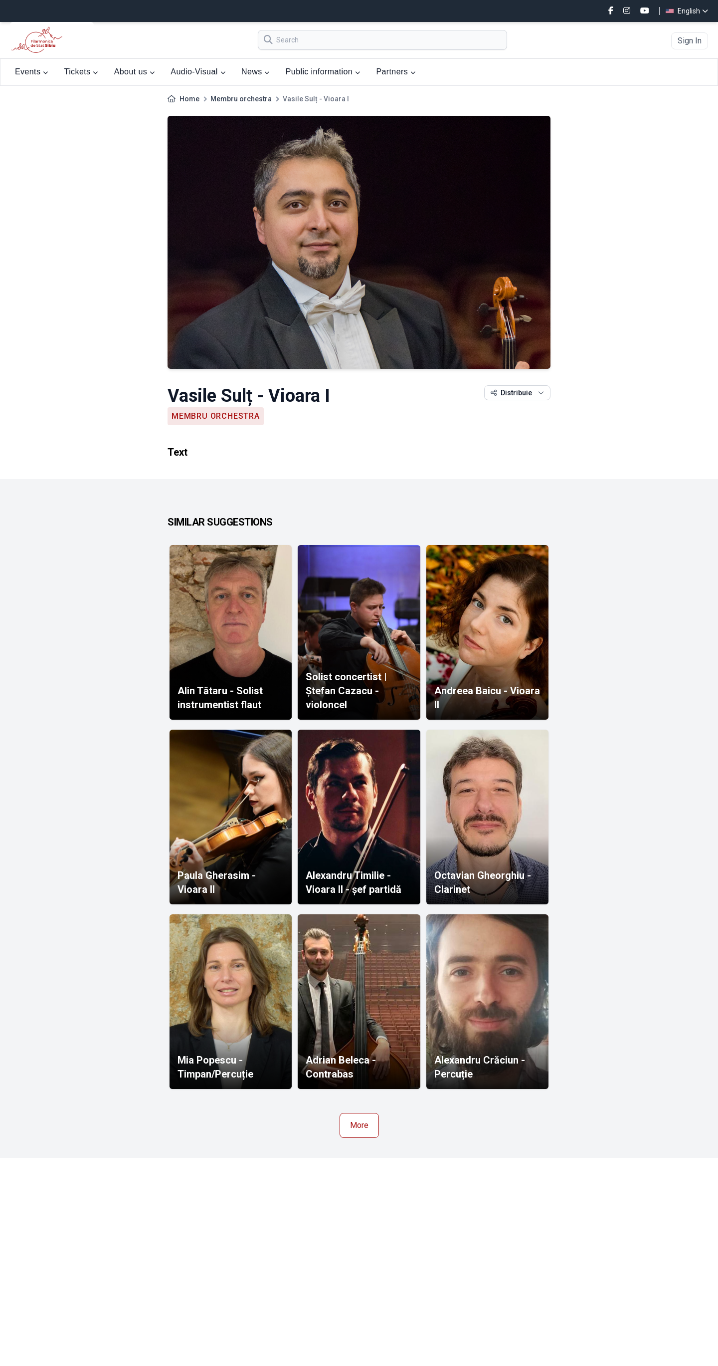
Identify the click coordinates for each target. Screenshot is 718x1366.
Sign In (690, 40)
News (255, 71)
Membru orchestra (241, 99)
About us (134, 71)
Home (189, 99)
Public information (323, 71)
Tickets (81, 71)
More (359, 1125)
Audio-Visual (198, 71)
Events (31, 71)
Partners (395, 71)
